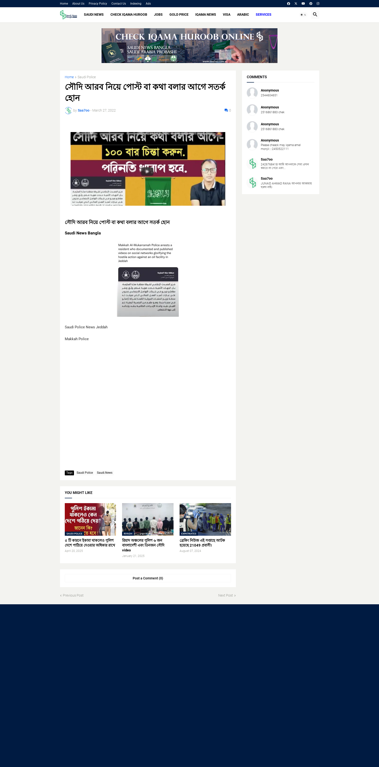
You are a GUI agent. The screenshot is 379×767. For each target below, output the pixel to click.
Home (64, 3)
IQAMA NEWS (205, 14)
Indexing (135, 3)
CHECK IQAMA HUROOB (128, 14)
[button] (303, 14)
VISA (226, 14)
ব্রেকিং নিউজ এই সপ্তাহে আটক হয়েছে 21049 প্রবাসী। (202, 543)
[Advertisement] (101, 648)
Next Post (225, 595)
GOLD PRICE (179, 14)
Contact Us (118, 3)
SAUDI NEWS (94, 14)
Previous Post (73, 595)
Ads (148, 3)
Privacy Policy (98, 3)
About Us (78, 3)
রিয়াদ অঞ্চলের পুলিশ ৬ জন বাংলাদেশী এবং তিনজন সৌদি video (143, 545)
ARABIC (243, 14)
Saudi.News (104, 472)
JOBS (158, 14)
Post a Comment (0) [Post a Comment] (148, 578)
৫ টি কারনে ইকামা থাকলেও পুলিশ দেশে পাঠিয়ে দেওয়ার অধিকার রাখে (90, 543)
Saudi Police (87, 77)
